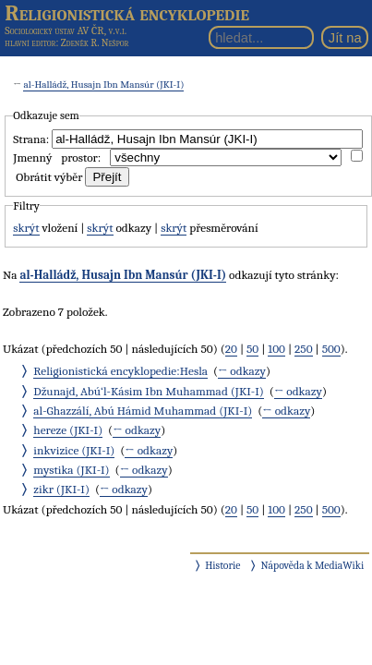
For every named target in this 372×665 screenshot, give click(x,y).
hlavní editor (30, 43)
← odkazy (242, 371)
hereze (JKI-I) (67, 430)
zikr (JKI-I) (61, 489)
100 (276, 349)
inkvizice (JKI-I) (73, 450)
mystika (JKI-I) (71, 470)
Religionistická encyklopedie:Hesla (120, 371)
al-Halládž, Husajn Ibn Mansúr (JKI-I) (103, 85)
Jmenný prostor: (57, 157)
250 (303, 349)
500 (331, 349)
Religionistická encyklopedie (127, 13)
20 (231, 349)
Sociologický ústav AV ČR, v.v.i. (65, 30)
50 (252, 349)
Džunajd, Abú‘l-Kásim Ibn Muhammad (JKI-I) (148, 391)
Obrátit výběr (49, 177)
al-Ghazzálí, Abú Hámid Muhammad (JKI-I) (142, 410)
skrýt (26, 228)
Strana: (31, 139)
